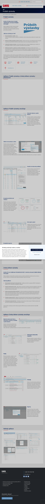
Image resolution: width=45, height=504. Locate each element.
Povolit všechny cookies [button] (37, 249)
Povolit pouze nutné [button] (36, 252)
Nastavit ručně (36, 254)
